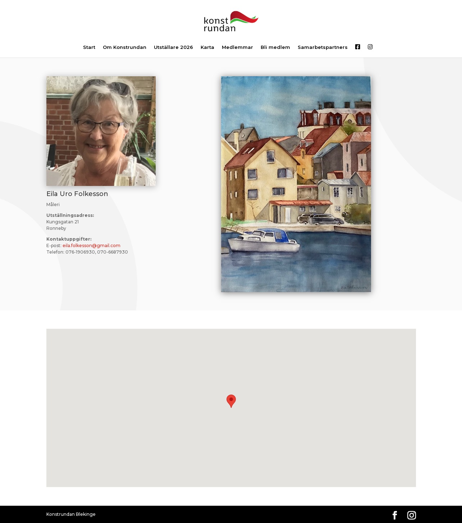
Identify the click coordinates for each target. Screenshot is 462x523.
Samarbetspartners (323, 47)
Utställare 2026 (173, 47)
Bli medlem (275, 47)
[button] (231, 401)
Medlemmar (237, 47)
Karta (207, 47)
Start (89, 47)
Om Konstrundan (124, 47)
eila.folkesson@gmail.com (91, 245)
